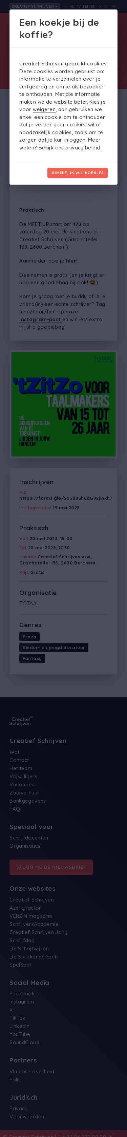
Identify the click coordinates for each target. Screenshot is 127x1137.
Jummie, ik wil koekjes (77, 172)
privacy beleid (83, 147)
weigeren (44, 109)
